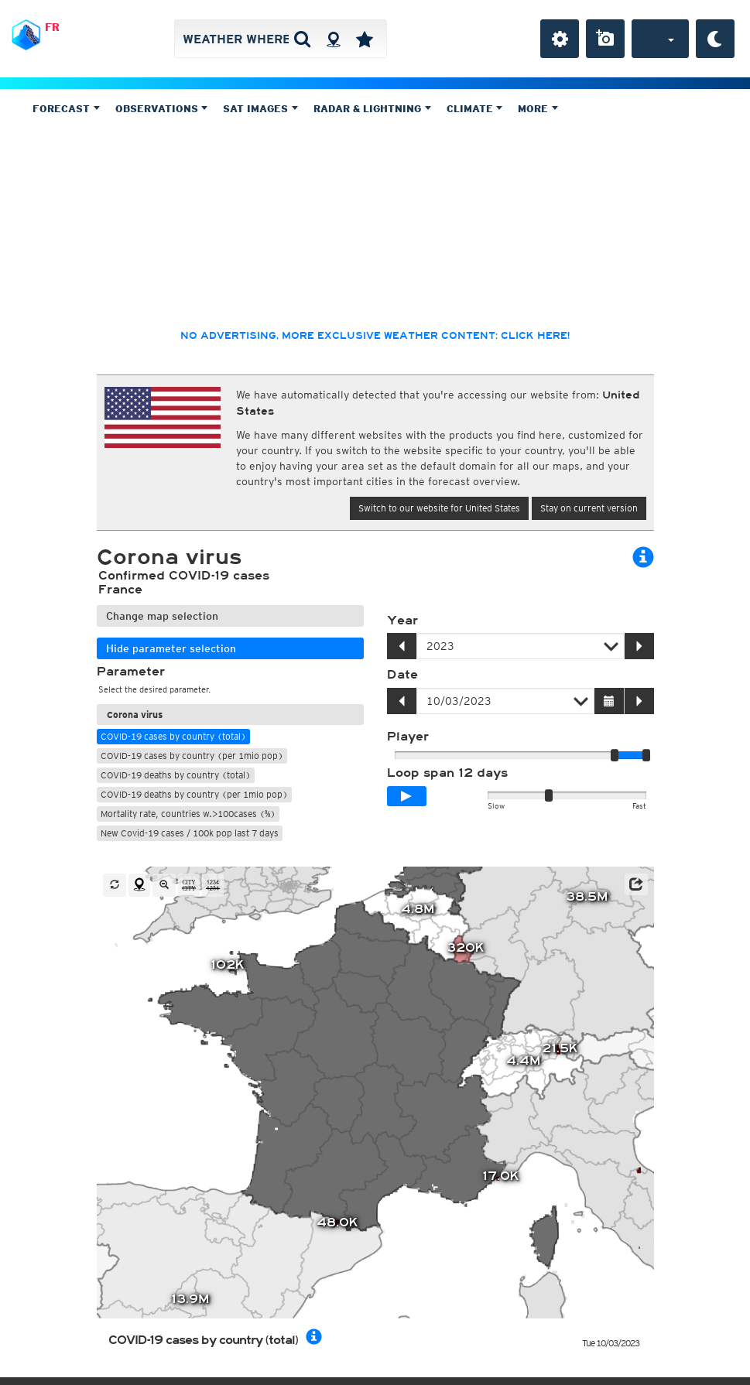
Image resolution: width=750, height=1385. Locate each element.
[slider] (646, 755)
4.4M (523, 1061)
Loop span (447, 773)
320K (466, 948)
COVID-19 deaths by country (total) (176, 775)
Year (402, 621)
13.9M (190, 1300)
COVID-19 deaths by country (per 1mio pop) (194, 794)
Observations (161, 109)
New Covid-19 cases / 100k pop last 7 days (190, 833)
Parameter (131, 672)
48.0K (337, 1222)
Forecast (66, 109)
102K (228, 965)
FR (52, 27)
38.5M (587, 898)
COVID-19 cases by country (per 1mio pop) (192, 755)
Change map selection (162, 616)
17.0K (500, 1177)
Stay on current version (589, 508)
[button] (636, 884)
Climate (475, 109)
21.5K (560, 1048)
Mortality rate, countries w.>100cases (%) (188, 813)
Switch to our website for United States (439, 508)
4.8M (417, 910)
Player (408, 737)
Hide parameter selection (171, 648)
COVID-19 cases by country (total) (173, 736)
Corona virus (135, 714)
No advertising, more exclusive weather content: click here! (375, 335)
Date (402, 675)
